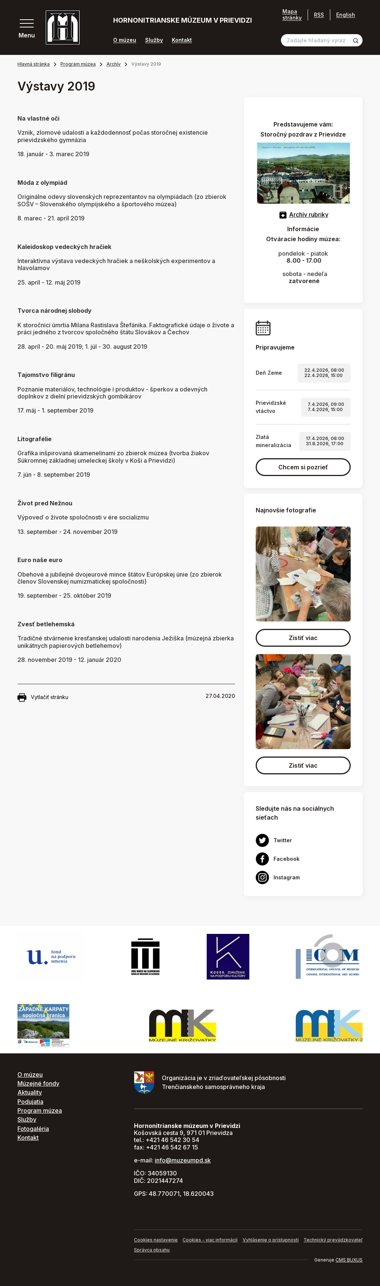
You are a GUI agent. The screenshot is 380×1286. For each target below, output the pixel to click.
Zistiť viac (303, 638)
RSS (319, 15)
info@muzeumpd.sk (183, 1160)
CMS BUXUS (349, 1260)
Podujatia (30, 1101)
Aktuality (29, 1092)
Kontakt (182, 40)
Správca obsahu (152, 1250)
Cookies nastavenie (156, 1240)
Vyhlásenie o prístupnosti (271, 1240)
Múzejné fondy (38, 1083)
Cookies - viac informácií (210, 1240)
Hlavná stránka (33, 64)
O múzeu (124, 40)
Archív (114, 64)
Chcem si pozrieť (303, 467)
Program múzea (78, 64)
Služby (154, 40)
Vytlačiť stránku (42, 697)
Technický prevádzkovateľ (333, 1240)
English (345, 15)
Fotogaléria (33, 1128)
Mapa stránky (292, 15)
